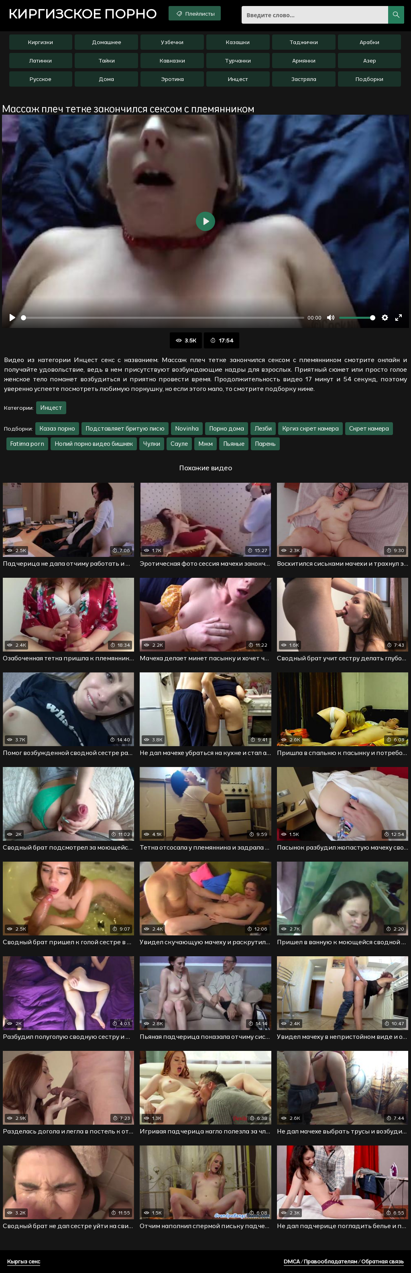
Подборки (369, 79)
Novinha (187, 428)
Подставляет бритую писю (125, 428)
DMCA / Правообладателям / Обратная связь (344, 1261)
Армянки (303, 60)
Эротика (172, 79)
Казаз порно (57, 428)
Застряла (303, 79)
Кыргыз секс (23, 1261)
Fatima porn (27, 443)
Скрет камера (369, 428)
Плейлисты (195, 13)
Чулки (151, 443)
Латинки (40, 60)
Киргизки (40, 42)
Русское (40, 79)
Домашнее (106, 42)
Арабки (369, 42)
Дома (106, 79)
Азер (369, 60)
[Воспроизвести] (12, 317)
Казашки (238, 42)
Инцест (238, 79)
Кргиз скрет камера (310, 428)
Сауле (179, 443)
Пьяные (233, 443)
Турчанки (238, 60)
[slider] (162, 318)
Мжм (205, 443)
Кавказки (172, 60)
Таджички (303, 42)
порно (82, 14)
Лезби (263, 428)
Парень (265, 443)
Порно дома (226, 428)
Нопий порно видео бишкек (94, 443)
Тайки (106, 60)
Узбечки (172, 42)
